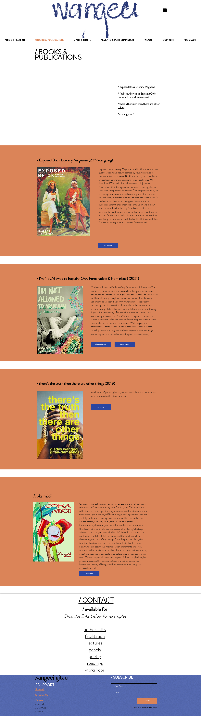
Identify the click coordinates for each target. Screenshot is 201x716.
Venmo (40, 711)
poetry (95, 656)
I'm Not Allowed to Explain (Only (137, 94)
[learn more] (108, 245)
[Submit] (147, 701)
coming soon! (126, 114)
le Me (45, 695)
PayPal (40, 704)
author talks (95, 629)
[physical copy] (101, 344)
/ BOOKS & (51, 52)
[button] (165, 9)
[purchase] (101, 407)
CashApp (41, 707)
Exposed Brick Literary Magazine (137, 87)
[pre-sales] (89, 573)
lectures (94, 642)
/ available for (94, 609)
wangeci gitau (51, 677)
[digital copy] (125, 344)
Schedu (39, 695)
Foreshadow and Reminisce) (133, 97)
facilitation (95, 636)
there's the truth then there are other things (138, 105)
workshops (95, 669)
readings (95, 663)
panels (95, 649)
